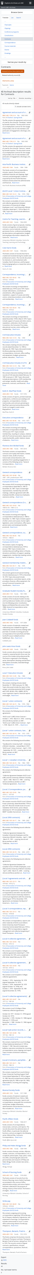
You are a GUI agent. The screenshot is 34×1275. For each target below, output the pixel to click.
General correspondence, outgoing (14, 533)
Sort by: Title (12, 98)
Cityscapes (8, 25)
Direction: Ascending (25, 98)
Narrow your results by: (17, 62)
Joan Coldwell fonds (10, 620)
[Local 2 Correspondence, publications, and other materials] (14, 789)
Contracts (8, 39)
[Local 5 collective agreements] (14, 996)
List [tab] (12, 18)
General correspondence (12, 472)
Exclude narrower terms (23, 106)
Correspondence (10, 43)
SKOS (4, 1260)
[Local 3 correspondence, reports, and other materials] (14, 909)
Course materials (10, 46)
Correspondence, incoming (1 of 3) (14, 275)
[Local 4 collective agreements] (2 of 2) (14, 963)
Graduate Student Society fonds (14, 591)
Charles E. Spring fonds (14, 118)
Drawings (8, 53)
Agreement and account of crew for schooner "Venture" (14, 138)
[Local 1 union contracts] (12, 701)
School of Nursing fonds (12, 1172)
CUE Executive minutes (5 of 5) (14, 363)
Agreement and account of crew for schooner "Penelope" (14, 112)
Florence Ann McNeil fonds (13, 446)
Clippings (8, 28)
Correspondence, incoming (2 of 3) (14, 305)
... (5, 21)
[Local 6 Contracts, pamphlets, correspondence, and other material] (14, 1060)
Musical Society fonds (11, 1090)
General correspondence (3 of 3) (14, 502)
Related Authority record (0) (11, 75)
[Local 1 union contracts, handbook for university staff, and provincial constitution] (14, 730)
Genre (12, 85)
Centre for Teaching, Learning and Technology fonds (14, 219)
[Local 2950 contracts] (11, 817)
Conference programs (12, 32)
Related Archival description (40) (12, 71)
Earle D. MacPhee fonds (11, 391)
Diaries (7, 50)
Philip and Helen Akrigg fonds (14, 1146)
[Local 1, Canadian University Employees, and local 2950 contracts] (14, 760)
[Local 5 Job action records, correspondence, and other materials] (14, 1030)
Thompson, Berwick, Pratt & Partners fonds (14, 1231)
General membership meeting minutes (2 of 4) (14, 563)
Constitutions (9, 35)
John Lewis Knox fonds (11, 646)
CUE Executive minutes (11, 335)
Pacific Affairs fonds (10, 1119)
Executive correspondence (12, 418)
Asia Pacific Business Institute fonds (14, 164)
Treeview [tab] (5, 18)
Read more (6, 133)
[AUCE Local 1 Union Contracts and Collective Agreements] (14, 191)
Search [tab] (18, 18)
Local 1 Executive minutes (12, 673)
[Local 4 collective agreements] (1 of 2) (14, 939)
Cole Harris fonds (9, 248)
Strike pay (6, 1201)
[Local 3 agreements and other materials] (14, 878)
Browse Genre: (17, 12)
